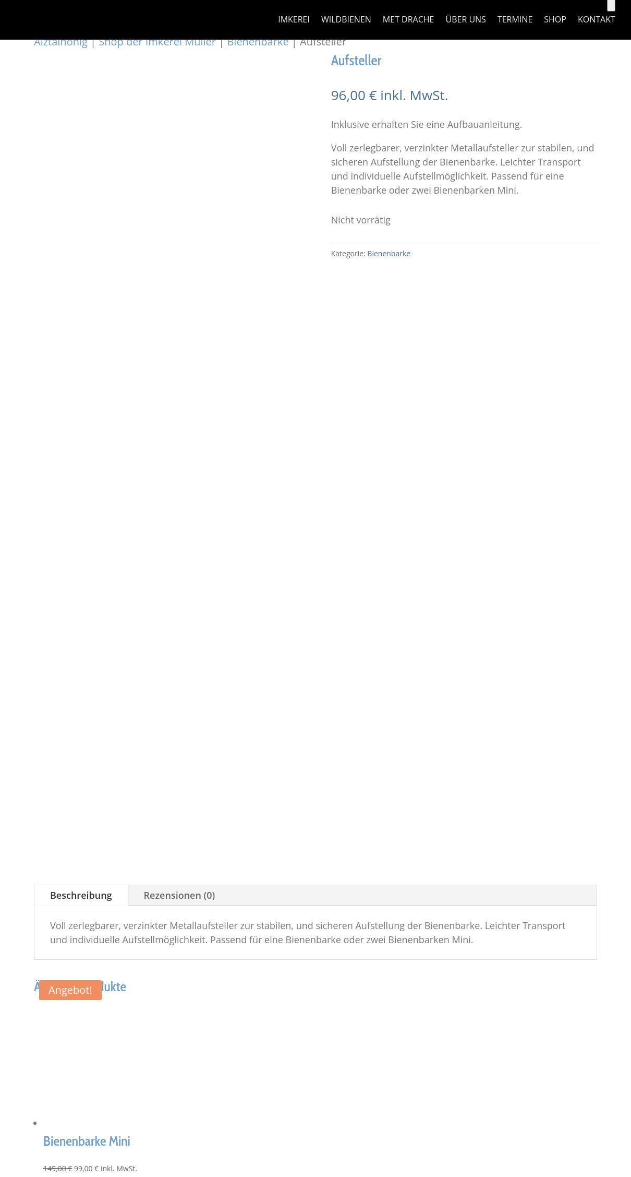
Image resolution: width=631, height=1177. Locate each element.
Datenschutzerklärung (511, 687)
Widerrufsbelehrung (507, 729)
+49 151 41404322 (109, 710)
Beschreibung (81, 283)
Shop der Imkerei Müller (157, 41)
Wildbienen (346, 20)
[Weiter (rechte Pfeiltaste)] (15, 971)
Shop (555, 20)
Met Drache (408, 20)
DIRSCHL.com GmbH (279, 828)
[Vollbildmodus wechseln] (15, 957)
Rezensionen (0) (179, 283)
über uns (465, 20)
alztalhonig (142, 828)
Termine (514, 20)
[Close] (20, 990)
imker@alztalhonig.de (116, 725)
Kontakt (596, 20)
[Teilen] (25, 957)
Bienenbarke (257, 41)
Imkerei (294, 20)
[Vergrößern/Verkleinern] (4, 957)
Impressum (487, 673)
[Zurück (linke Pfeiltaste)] (4, 971)
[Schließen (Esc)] (36, 957)
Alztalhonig (61, 41)
